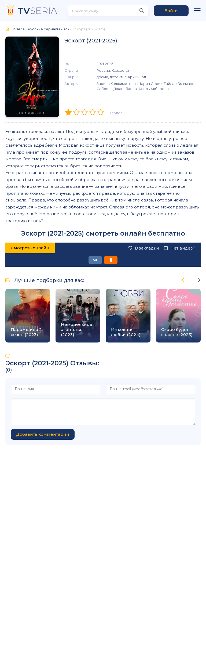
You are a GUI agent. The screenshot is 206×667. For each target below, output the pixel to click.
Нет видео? (179, 248)
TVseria (18, 29)
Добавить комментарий (42, 434)
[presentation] (185, 279)
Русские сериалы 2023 (48, 29)
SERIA (37, 10)
